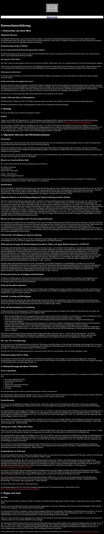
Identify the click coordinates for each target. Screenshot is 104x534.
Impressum (52, 17)
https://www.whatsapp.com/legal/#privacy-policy (16, 467)
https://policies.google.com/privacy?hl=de (85, 531)
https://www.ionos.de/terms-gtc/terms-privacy (78, 122)
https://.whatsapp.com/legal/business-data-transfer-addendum (20, 489)
